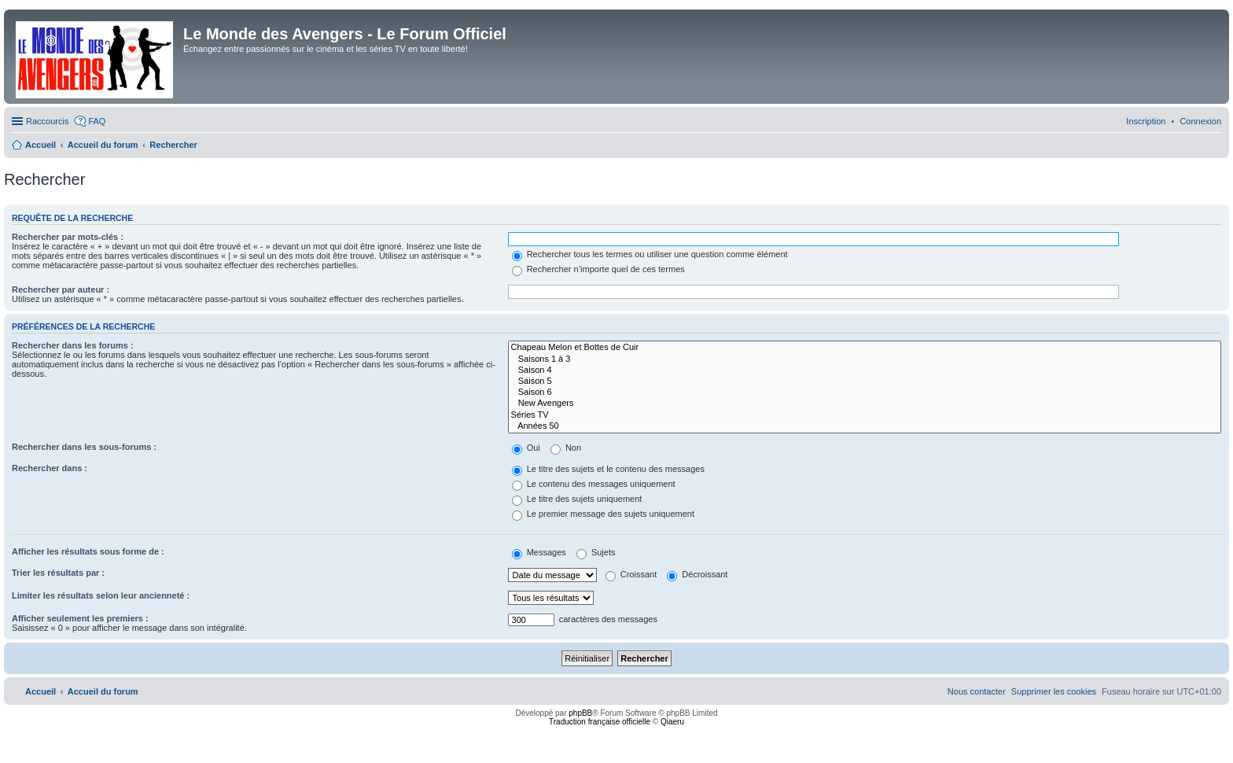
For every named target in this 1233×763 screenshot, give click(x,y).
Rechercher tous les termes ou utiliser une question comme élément (650, 254)
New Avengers (865, 403)
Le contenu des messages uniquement (593, 483)
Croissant (631, 574)
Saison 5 (865, 381)
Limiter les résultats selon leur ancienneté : (101, 595)
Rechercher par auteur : (60, 289)
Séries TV (865, 415)
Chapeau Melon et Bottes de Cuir (865, 347)
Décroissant (697, 574)
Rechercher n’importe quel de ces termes (598, 269)
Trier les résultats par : (58, 572)
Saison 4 (865, 370)
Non (565, 447)
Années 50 (865, 426)
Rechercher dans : (49, 468)
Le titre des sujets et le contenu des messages (608, 469)
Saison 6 (865, 392)
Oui (526, 447)
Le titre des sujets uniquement (577, 498)
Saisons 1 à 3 (865, 359)
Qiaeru (672, 721)
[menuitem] (1200, 121)
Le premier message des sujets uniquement (603, 513)
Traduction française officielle (599, 721)
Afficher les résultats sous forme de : (88, 551)
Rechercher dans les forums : (73, 345)
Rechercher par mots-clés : (67, 236)
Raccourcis (47, 121)
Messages (539, 552)
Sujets (596, 552)
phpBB (580, 713)
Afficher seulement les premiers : (80, 618)
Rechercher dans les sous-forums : (84, 447)
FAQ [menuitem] (96, 121)
